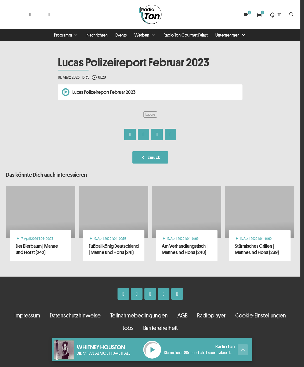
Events (121, 35)
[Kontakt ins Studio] (49, 14)
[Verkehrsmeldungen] (259, 14)
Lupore (150, 114)
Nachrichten (97, 35)
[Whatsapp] (30, 14)
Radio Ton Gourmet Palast (186, 35)
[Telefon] (39, 14)
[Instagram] (20, 14)
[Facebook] (11, 14)
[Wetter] (275, 14)
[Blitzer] (246, 14)
